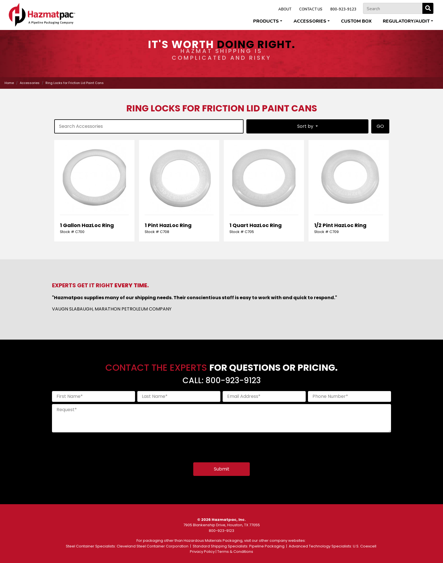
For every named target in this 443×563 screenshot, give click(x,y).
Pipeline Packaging (267, 546)
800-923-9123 (343, 9)
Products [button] (266, 21)
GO (380, 126)
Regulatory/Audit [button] (406, 21)
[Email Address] (264, 396)
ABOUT (284, 9)
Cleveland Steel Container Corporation (152, 546)
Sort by (305, 126)
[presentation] (95, 446)
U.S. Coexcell (364, 546)
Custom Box (356, 21)
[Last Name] (178, 396)
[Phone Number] (349, 396)
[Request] (221, 418)
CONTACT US (310, 9)
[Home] (42, 15)
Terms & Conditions (235, 551)
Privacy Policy (202, 551)
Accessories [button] (310, 21)
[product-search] (149, 126)
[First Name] (93, 396)
